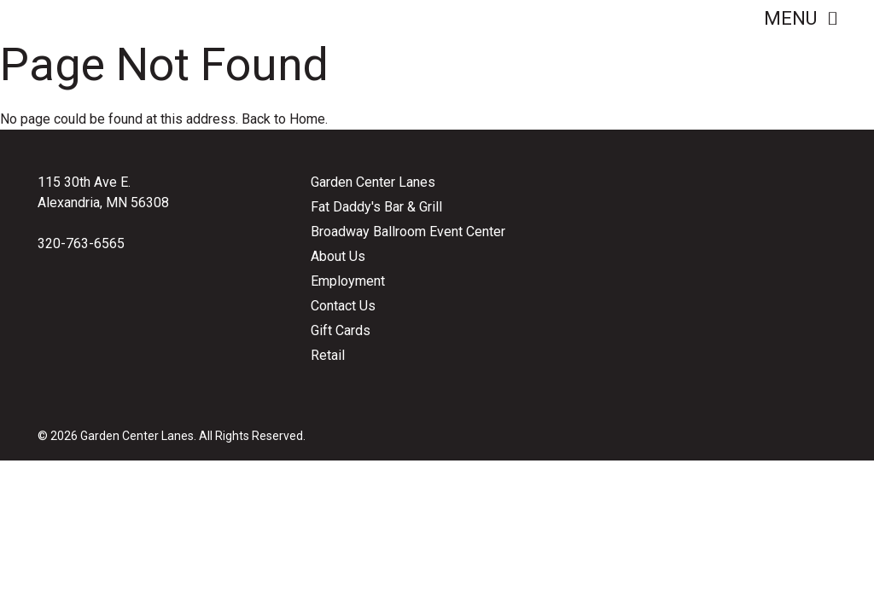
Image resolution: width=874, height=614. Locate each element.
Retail (328, 355)
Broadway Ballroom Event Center (408, 231)
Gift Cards (340, 330)
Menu (800, 18)
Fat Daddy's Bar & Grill (376, 207)
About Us (338, 256)
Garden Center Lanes (373, 182)
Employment (348, 281)
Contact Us (343, 306)
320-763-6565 (81, 243)
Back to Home (283, 119)
